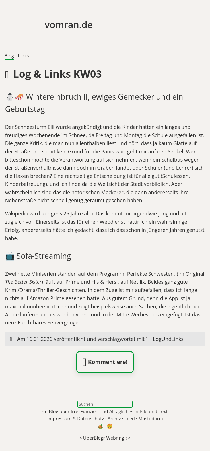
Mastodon (149, 418)
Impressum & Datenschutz (75, 418)
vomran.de (49, 24)
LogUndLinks (168, 338)
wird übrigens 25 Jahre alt (60, 213)
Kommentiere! (105, 362)
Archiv (114, 418)
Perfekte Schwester (150, 273)
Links (23, 56)
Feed (130, 418)
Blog (9, 56)
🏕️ (100, 426)
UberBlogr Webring (103, 438)
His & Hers (104, 281)
